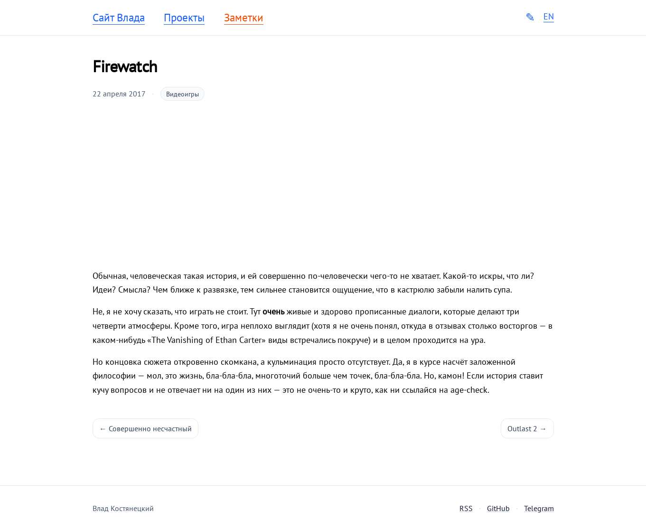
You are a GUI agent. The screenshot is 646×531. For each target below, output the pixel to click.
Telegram (539, 508)
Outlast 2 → (527, 428)
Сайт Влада (119, 17)
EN (548, 16)
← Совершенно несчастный (145, 428)
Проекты (184, 17)
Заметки (243, 17)
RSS (466, 508)
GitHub (498, 508)
